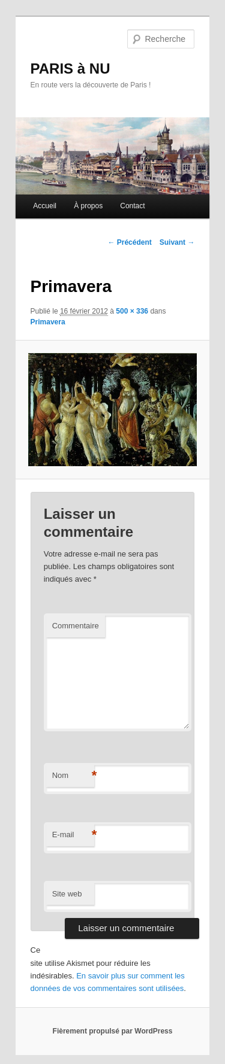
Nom (73, 776)
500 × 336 (132, 311)
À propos (88, 206)
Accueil (44, 206)
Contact (132, 206)
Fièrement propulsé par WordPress (113, 1031)
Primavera (48, 322)
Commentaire (75, 625)
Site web (67, 893)
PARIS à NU (70, 68)
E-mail (73, 835)
